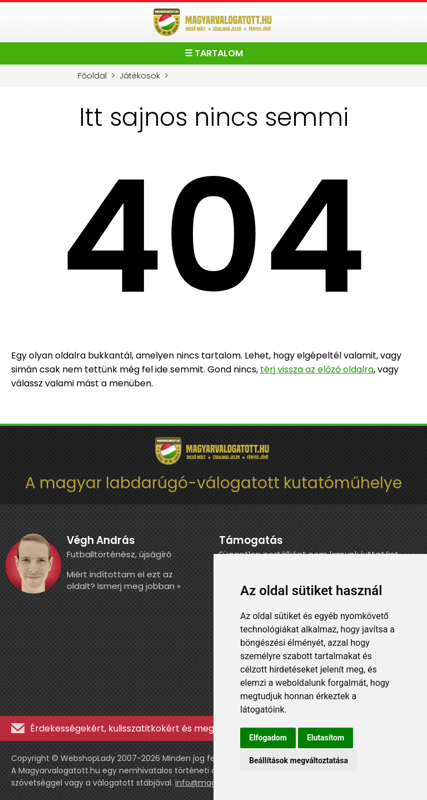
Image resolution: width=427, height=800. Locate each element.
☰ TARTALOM (214, 53)
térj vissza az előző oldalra (317, 369)
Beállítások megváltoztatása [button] (298, 760)
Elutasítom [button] (325, 737)
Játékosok (140, 75)
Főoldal (92, 75)
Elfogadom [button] (268, 737)
